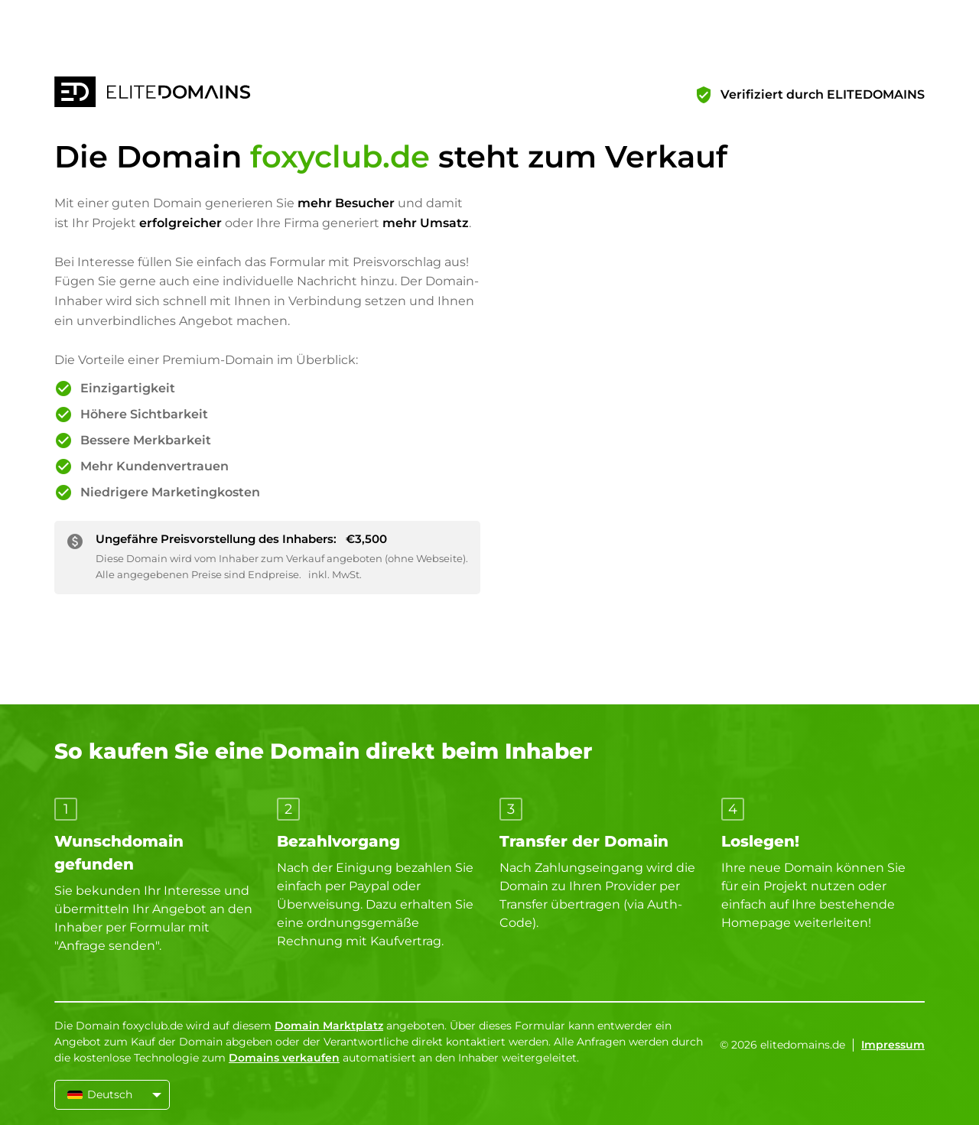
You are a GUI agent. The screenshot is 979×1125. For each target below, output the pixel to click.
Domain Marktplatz (329, 1025)
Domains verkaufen (284, 1058)
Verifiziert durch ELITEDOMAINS (822, 94)
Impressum (893, 1045)
